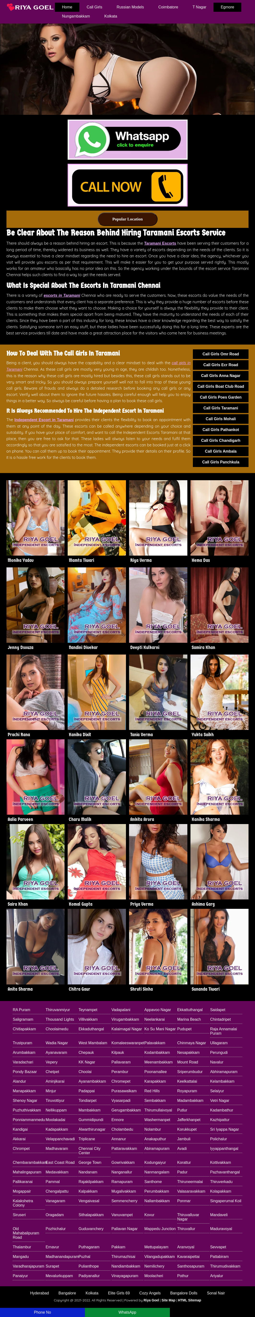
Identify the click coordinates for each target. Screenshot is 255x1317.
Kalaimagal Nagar (127, 1029)
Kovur (149, 1215)
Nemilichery (154, 1266)
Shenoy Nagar (25, 1101)
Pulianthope (88, 1266)
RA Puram (21, 1010)
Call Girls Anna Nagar (220, 376)
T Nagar (200, 7)
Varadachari (23, 1062)
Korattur (184, 1162)
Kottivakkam (220, 1162)
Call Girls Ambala (221, 451)
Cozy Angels (150, 1293)
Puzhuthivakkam (27, 1110)
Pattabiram (219, 1257)
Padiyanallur (89, 1276)
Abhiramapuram (223, 1072)
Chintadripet (220, 1019)
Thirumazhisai (124, 1257)
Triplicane (86, 1139)
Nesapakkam (188, 1052)
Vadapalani (121, 1010)
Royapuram (187, 1091)
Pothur (183, 1276)
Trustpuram (22, 1043)
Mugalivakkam (124, 1191)
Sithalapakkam (91, 1215)
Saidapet (217, 1010)
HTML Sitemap (189, 1300)
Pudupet (184, 1029)
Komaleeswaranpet (128, 1043)
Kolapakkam (220, 1191)
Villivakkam (88, 1019)
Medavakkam (57, 1172)
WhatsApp (127, 1312)
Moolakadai (55, 1120)
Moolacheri (153, 1276)
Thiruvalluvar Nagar (188, 1217)
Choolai (84, 1072)
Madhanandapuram (62, 1257)
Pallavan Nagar (125, 1229)
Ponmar (184, 1201)
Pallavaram (121, 1062)
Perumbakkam (156, 1191)
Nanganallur (122, 1172)
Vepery (52, 1062)
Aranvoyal (185, 1247)
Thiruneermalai (190, 1182)
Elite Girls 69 (119, 1293)
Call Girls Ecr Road (220, 365)
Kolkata (110, 16)
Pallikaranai (23, 1182)
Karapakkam (155, 1081)
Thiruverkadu (221, 1182)
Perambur (120, 1072)
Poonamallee (155, 1072)
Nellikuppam (56, 1110)
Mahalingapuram (27, 1172)
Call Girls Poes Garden (221, 397)
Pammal (53, 1182)
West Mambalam (92, 1043)
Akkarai (19, 1139)
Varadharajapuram (28, 1266)
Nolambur (152, 1129)
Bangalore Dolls (183, 1293)
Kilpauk (118, 1052)
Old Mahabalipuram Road (26, 1233)
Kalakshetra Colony (23, 1203)
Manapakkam (24, 1091)
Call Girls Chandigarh (221, 440)
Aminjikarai (55, 1081)
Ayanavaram (56, 1052)
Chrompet (21, 1149)
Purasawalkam (124, 1091)
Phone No (42, 1312)
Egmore (227, 7)
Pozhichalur (56, 1229)
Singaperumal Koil (225, 1201)
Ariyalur (216, 1276)
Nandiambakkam (126, 1266)
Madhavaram (57, 1149)
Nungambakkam (76, 16)
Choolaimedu (57, 1029)
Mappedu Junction (160, 1229)
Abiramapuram (157, 1149)
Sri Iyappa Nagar (224, 1129)
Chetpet (52, 1072)
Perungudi (219, 1052)
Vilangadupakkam (159, 1257)
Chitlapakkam (24, 1029)
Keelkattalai (187, 1081)
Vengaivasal (88, 1201)
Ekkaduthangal (91, 1029)
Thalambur (22, 1247)
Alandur (19, 1081)
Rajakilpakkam (90, 1182)
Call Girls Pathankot (220, 430)
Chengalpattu (57, 1191)
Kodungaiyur (155, 1162)
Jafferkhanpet (189, 1120)
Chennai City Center (89, 1151)
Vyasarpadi (121, 1101)
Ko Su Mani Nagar (160, 1029)
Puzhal (84, 1257)
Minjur (51, 1091)
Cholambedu (122, 1129)
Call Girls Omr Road (220, 354)
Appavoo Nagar (157, 1010)
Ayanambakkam (92, 1081)
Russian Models (130, 7)
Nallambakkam (157, 1201)
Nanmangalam (156, 1172)
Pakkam (118, 1247)
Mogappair (22, 1191)
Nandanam (87, 1172)
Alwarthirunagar (91, 1129)
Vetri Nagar (219, 1101)
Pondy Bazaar (25, 1072)
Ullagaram (219, 1043)
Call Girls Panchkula (220, 462)
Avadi (182, 1149)
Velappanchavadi (60, 1139)
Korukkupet (187, 1129)
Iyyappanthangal (224, 1149)
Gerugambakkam (126, 1110)
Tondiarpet (87, 1101)
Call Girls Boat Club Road (220, 386)
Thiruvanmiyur (58, 1010)
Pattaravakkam (124, 1149)
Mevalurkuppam (59, 1276)
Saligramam (23, 1019)
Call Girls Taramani (220, 408)
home (67, 7)
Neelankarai (154, 1019)
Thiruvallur (186, 1229)
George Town (89, 1162)
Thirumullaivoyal (158, 1110)
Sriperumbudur (190, 1072)
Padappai (86, 1091)
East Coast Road (60, 1162)
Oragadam (55, 1215)
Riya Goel (151, 1300)
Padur (182, 1172)
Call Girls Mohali (221, 419)
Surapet (52, 1266)
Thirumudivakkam (225, 1266)
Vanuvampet (122, 1215)
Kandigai (20, 1129)
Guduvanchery (90, 1229)
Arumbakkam (24, 1052)
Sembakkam (155, 1101)
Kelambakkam (222, 1081)
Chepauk (86, 1052)
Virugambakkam (125, 1019)
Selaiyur (217, 1091)
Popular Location (127, 219)
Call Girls (94, 7)
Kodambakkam (157, 1052)
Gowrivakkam (123, 1162)
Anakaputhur (155, 1139)
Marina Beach (189, 1019)
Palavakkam (154, 1043)
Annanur (119, 1139)
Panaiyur (20, 1276)
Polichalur (218, 1139)
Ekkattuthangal (190, 1010)
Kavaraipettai (188, 1257)
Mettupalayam (156, 1247)
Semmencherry (124, 1201)
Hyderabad (39, 1293)
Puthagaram (88, 1247)
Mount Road (187, 1062)
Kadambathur (221, 1110)
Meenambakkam (158, 1062)
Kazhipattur (220, 1120)
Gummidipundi (90, 1120)
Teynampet (87, 1010)
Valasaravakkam (191, 1191)
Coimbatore (168, 7)
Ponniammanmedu (29, 1120)
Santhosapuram (190, 1266)
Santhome (153, 1182)
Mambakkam (89, 1110)
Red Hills (152, 1091)
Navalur (216, 1062)
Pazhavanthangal (225, 1172)
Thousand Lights (60, 1019)
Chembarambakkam (29, 1162)
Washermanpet (157, 1120)
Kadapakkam (57, 1129)
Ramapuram (122, 1182)
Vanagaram (55, 1201)
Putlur (182, 1110)
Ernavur (52, 1247)
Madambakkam (190, 1101)
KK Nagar (86, 1062)
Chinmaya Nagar (191, 1043)
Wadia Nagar (57, 1043)
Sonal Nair (216, 1293)
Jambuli (183, 1139)
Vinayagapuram (125, 1276)
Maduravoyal (221, 1229)
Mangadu (21, 1257)
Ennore (118, 1120)
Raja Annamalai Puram (223, 1031)
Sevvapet (218, 1247)
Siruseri (19, 1215)
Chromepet (121, 1081)
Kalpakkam (87, 1191)
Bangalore (67, 1293)
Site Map (169, 1300)
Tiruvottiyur (55, 1101)
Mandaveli (219, 1215)
